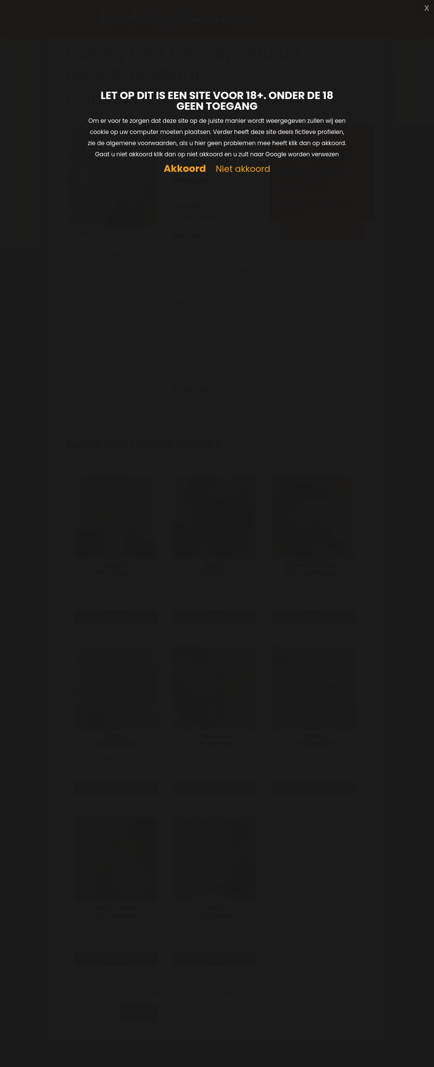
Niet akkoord (243, 169)
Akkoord (185, 168)
